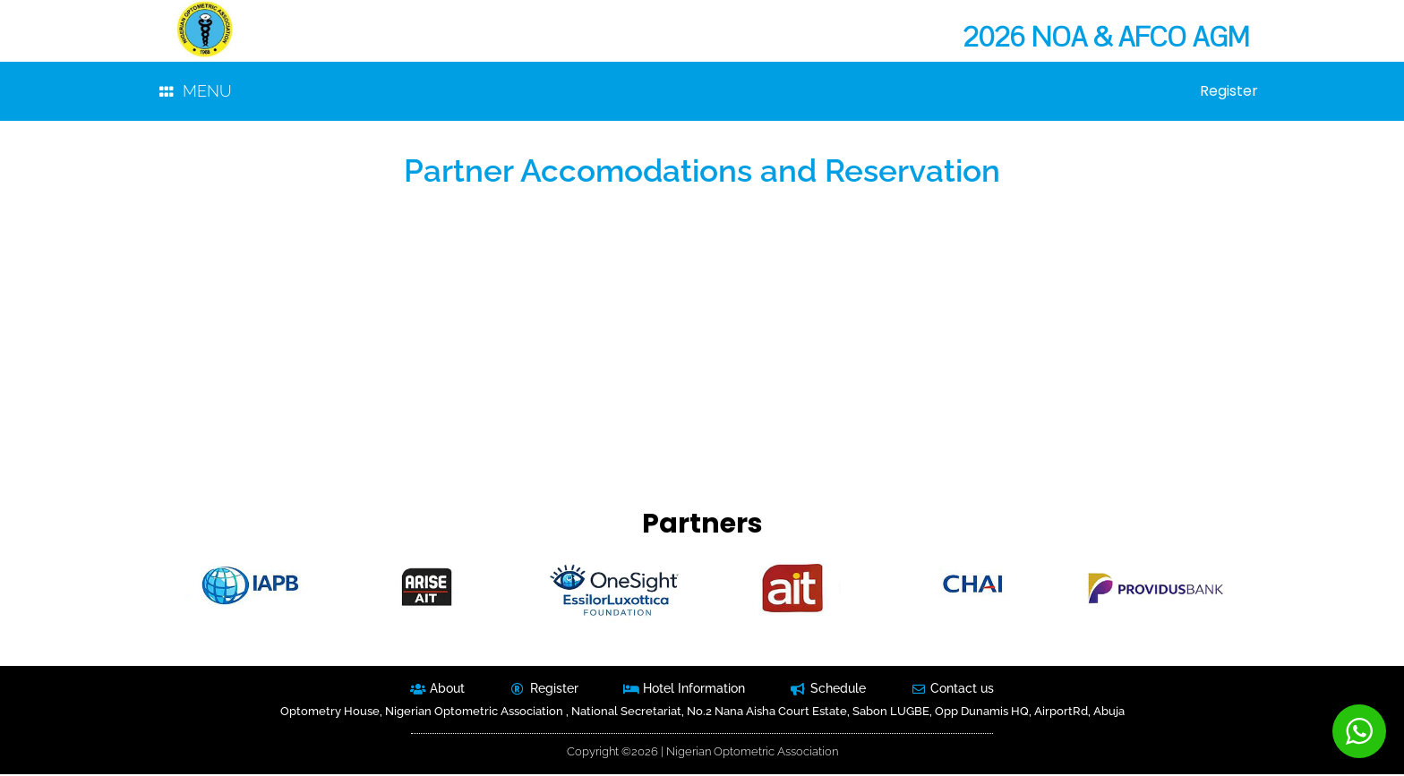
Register (1228, 92)
